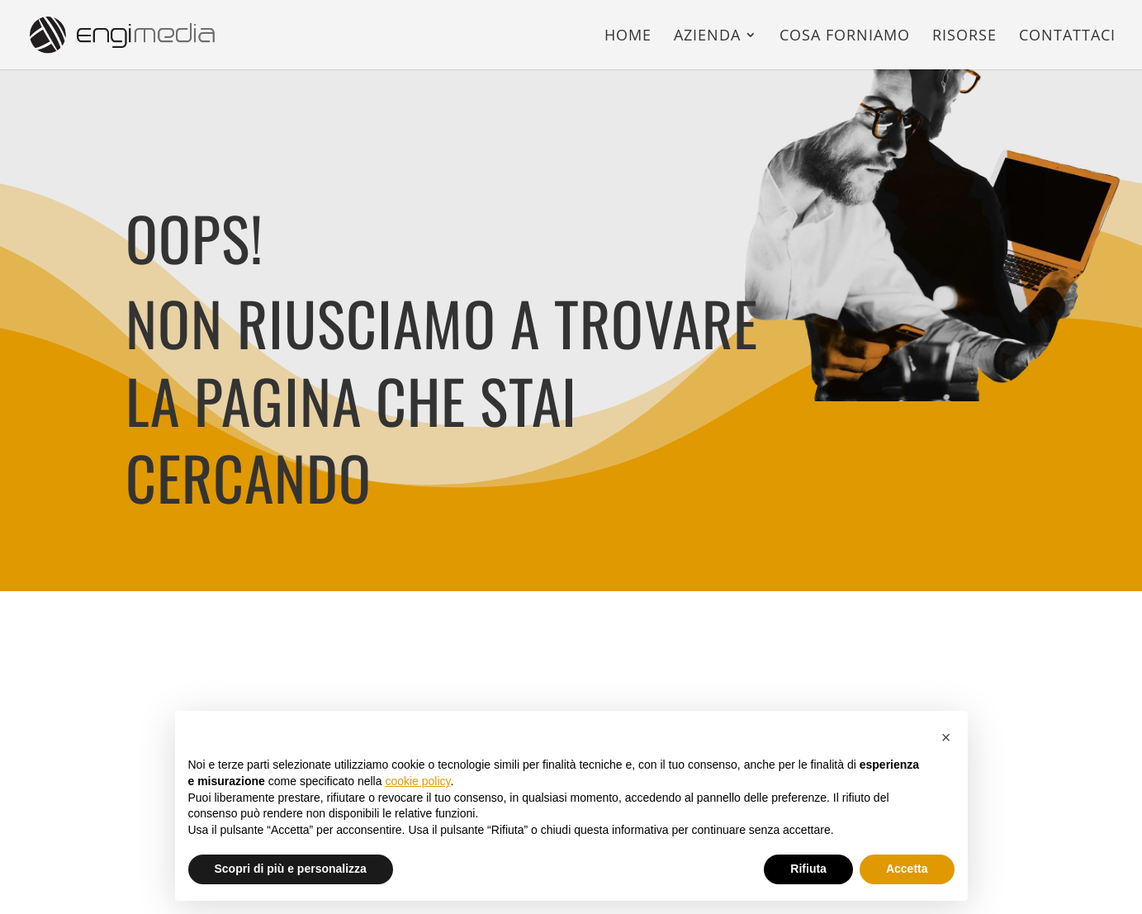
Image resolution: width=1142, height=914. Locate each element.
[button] (946, 737)
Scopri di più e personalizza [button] (291, 868)
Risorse (964, 37)
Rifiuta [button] (808, 868)
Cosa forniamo (844, 37)
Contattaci (1067, 37)
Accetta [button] (907, 868)
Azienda (707, 37)
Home (628, 37)
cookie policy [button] (417, 781)
